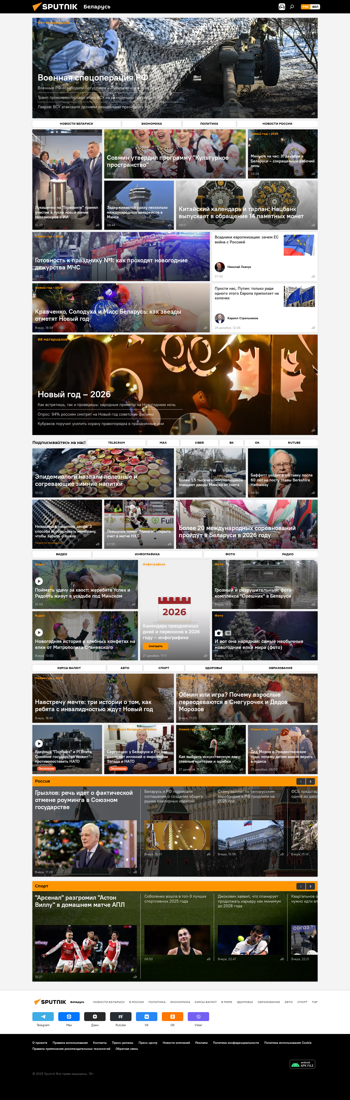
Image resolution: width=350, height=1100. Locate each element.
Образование (269, 1002)
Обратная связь (127, 1049)
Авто (289, 1002)
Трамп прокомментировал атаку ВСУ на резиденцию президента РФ (100, 97)
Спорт (302, 1002)
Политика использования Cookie (288, 1043)
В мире (226, 1002)
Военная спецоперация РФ (93, 77)
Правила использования (70, 1043)
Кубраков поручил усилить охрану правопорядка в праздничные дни (101, 423)
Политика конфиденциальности (236, 1043)
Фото (219, 564)
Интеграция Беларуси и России (131, 729)
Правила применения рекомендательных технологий (71, 1049)
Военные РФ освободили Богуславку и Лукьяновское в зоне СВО (98, 87)
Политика (157, 1002)
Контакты (100, 1043)
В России (136, 1002)
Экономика (180, 1002)
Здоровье (245, 1002)
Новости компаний (176, 1043)
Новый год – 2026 (264, 134)
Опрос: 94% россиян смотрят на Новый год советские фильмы (96, 414)
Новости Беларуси (109, 1002)
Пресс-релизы (122, 1043)
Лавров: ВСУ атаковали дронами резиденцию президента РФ (94, 106)
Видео (40, 564)
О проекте (39, 1043)
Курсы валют (206, 1002)
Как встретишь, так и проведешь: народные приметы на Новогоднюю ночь (106, 404)
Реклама (201, 1043)
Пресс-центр (148, 1043)
